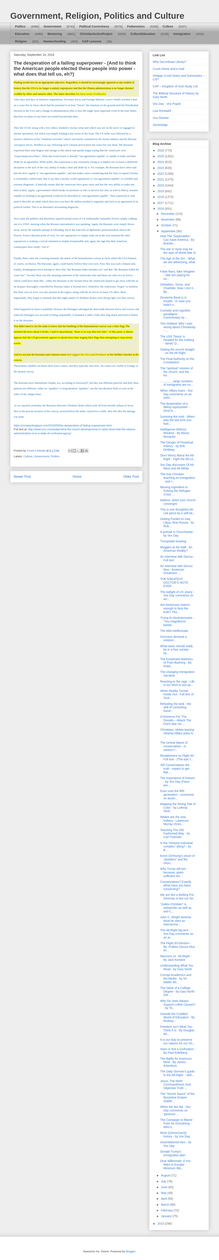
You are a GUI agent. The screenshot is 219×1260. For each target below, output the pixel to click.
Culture (168, 26)
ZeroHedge (160, 125)
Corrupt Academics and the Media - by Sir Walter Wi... (175, 978)
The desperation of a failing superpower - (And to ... (174, 407)
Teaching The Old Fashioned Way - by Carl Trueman (175, 833)
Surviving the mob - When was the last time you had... (177, 420)
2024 (161, 162)
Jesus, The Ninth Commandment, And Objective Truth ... (175, 1084)
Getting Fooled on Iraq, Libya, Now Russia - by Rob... (177, 522)
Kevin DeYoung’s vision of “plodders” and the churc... (177, 859)
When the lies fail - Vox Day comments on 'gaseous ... (175, 1110)
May (164, 1193)
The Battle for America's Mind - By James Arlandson (176, 1062)
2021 (161, 179)
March (165, 1204)
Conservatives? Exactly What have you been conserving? (175, 885)
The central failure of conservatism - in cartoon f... (174, 746)
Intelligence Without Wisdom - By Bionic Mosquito (174, 433)
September (168, 231)
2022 (161, 173)
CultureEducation (142, 34)
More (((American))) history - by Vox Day (175, 1134)
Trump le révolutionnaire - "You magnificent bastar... (177, 621)
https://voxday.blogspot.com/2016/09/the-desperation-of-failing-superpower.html (63, 425)
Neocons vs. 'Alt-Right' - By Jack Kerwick (176, 957)
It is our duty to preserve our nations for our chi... (177, 1041)
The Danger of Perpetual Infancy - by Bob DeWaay (176, 446)
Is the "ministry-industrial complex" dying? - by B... (176, 846)
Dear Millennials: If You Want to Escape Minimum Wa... (175, 1164)
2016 (161, 208)
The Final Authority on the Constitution (177, 360)
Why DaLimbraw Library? (169, 62)
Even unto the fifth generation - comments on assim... (177, 794)
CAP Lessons (91, 41)
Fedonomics (136, 26)
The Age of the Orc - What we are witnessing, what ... (177, 262)
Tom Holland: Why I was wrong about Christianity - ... (177, 327)
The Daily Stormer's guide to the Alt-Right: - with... (177, 1073)
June (164, 1187)
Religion (21, 41)
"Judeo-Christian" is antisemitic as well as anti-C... (176, 907)
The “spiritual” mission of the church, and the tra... (176, 372)
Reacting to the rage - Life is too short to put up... (177, 683)
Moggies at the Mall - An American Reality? (176, 549)
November (168, 219)
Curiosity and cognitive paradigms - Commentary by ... (175, 314)
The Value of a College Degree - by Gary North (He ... (177, 991)
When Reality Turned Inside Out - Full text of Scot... (177, 694)
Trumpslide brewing (173, 541)
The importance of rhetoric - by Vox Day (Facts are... (177, 781)
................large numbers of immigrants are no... (176, 383)
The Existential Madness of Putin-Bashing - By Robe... (176, 662)
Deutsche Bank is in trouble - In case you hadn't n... (175, 301)
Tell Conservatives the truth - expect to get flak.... (174, 768)
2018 (161, 197)
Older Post (131, 476)
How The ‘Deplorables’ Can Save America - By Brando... (177, 239)
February (167, 1210)
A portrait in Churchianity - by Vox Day (177, 533)
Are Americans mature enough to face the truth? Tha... (175, 608)
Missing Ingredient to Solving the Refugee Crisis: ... (175, 490)
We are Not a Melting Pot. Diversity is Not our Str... (177, 896)
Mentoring (54, 34)
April (164, 1198)
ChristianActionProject (96, 34)
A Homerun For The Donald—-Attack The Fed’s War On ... (175, 720)
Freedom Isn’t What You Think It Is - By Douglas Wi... (177, 1030)
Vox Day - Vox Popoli (167, 103)
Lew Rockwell (162, 111)
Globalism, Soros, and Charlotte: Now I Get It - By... (177, 288)
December (168, 213)
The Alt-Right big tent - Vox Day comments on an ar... (176, 933)
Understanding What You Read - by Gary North (176, 967)
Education (22, 34)
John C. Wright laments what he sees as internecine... (175, 920)
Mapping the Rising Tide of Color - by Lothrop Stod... (178, 807)
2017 (161, 203)
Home (77, 476)
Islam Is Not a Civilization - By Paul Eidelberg (177, 1050)
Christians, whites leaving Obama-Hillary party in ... (177, 733)
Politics (20, 26)
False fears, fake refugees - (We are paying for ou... (177, 275)
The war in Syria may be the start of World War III (178, 250)
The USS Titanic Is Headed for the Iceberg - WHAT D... (177, 340)
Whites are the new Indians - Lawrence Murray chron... (174, 820)
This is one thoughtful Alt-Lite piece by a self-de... (177, 511)
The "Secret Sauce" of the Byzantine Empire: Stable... (177, 1097)
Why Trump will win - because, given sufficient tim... (174, 872)
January (166, 1216)
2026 (161, 150)
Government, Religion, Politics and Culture (97, 15)
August (166, 1175)
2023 (161, 168)
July (164, 1181)
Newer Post (22, 476)
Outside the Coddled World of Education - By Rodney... (177, 1017)
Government (52, 26)
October (166, 225)
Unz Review (161, 118)
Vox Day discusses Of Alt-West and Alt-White (177, 466)
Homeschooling (54, 41)
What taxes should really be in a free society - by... (176, 649)
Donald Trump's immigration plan (172, 1153)
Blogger (130, 1251)
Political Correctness (94, 26)
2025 (161, 156)
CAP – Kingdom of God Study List (175, 86)
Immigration (182, 34)
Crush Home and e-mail (168, 69)
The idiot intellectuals (174, 630)
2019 (161, 191)
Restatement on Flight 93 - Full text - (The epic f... (177, 757)
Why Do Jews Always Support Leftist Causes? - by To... (177, 1004)
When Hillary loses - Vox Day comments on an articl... (176, 394)
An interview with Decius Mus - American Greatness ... (176, 569)
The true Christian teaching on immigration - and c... (177, 477)
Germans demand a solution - (173, 638)
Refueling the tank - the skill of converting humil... (175, 707)
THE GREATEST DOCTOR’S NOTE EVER (174, 582)
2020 (161, 185)
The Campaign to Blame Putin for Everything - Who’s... (176, 1123)
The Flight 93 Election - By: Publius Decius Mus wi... (177, 946)
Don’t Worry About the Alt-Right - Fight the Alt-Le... (178, 457)
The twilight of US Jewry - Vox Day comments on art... (177, 595)
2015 (161, 1223)
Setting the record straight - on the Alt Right (177, 351)
